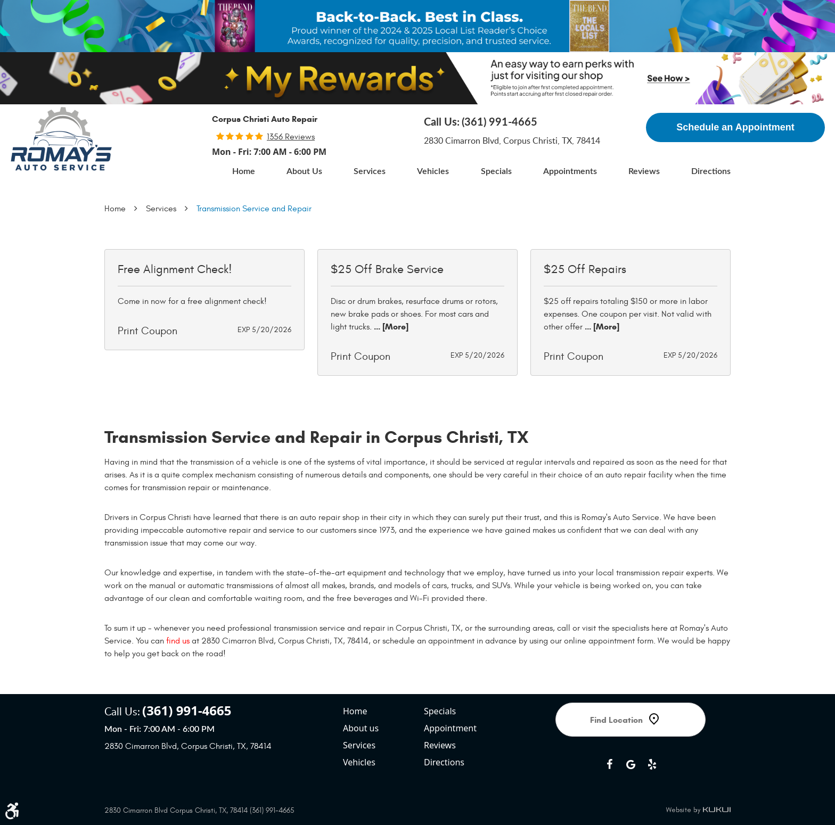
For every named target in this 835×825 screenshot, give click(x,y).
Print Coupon (147, 331)
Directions (711, 171)
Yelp (651, 764)
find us (178, 641)
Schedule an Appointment (735, 127)
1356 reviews (291, 137)
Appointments (570, 171)
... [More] (390, 326)
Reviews (644, 171)
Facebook (609, 764)
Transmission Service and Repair (254, 208)
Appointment (450, 728)
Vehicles (433, 171)
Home (243, 171)
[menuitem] (243, 171)
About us (361, 728)
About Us (304, 171)
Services (370, 171)
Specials (496, 171)
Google (630, 764)
